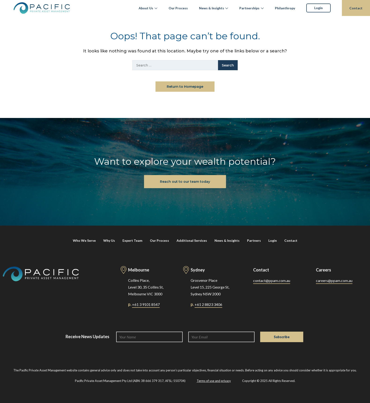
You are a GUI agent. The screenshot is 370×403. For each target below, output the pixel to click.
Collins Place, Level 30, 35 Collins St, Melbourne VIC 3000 (145, 287)
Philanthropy (285, 8)
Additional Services (192, 240)
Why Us (109, 240)
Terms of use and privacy (214, 381)
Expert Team (132, 240)
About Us (146, 8)
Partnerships (249, 8)
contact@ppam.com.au (271, 280)
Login (318, 8)
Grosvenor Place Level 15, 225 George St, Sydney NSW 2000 (210, 287)
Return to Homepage (185, 86)
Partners (254, 240)
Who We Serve (84, 240)
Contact (356, 8)
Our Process (178, 8)
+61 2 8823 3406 (208, 304)
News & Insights (211, 8)
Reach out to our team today (185, 182)
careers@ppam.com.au (334, 280)
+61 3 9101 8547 (146, 304)
